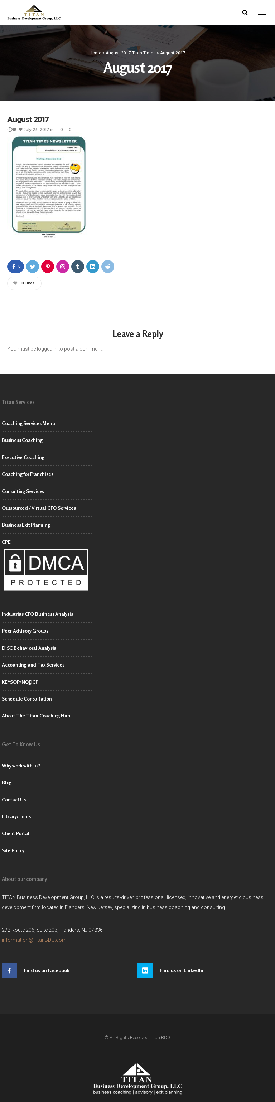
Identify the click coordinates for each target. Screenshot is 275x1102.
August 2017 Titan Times (131, 52)
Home (95, 52)
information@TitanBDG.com (34, 940)
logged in (47, 349)
